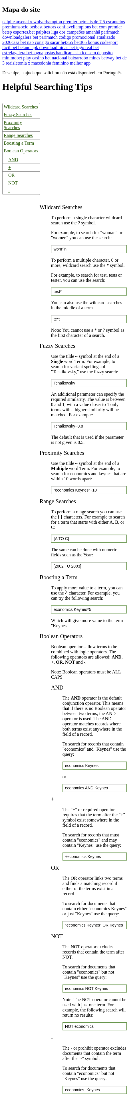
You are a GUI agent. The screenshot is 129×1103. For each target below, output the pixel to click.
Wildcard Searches (21, 106)
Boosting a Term (19, 143)
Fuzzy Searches (18, 114)
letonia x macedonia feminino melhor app (52, 63)
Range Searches (18, 135)
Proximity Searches (13, 125)
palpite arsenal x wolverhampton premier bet (43, 21)
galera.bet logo (27, 52)
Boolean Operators (21, 150)
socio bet (27, 26)
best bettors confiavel (54, 26)
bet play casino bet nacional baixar (48, 57)
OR (11, 175)
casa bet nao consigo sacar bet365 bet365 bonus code (59, 42)
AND (13, 159)
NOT (13, 182)
